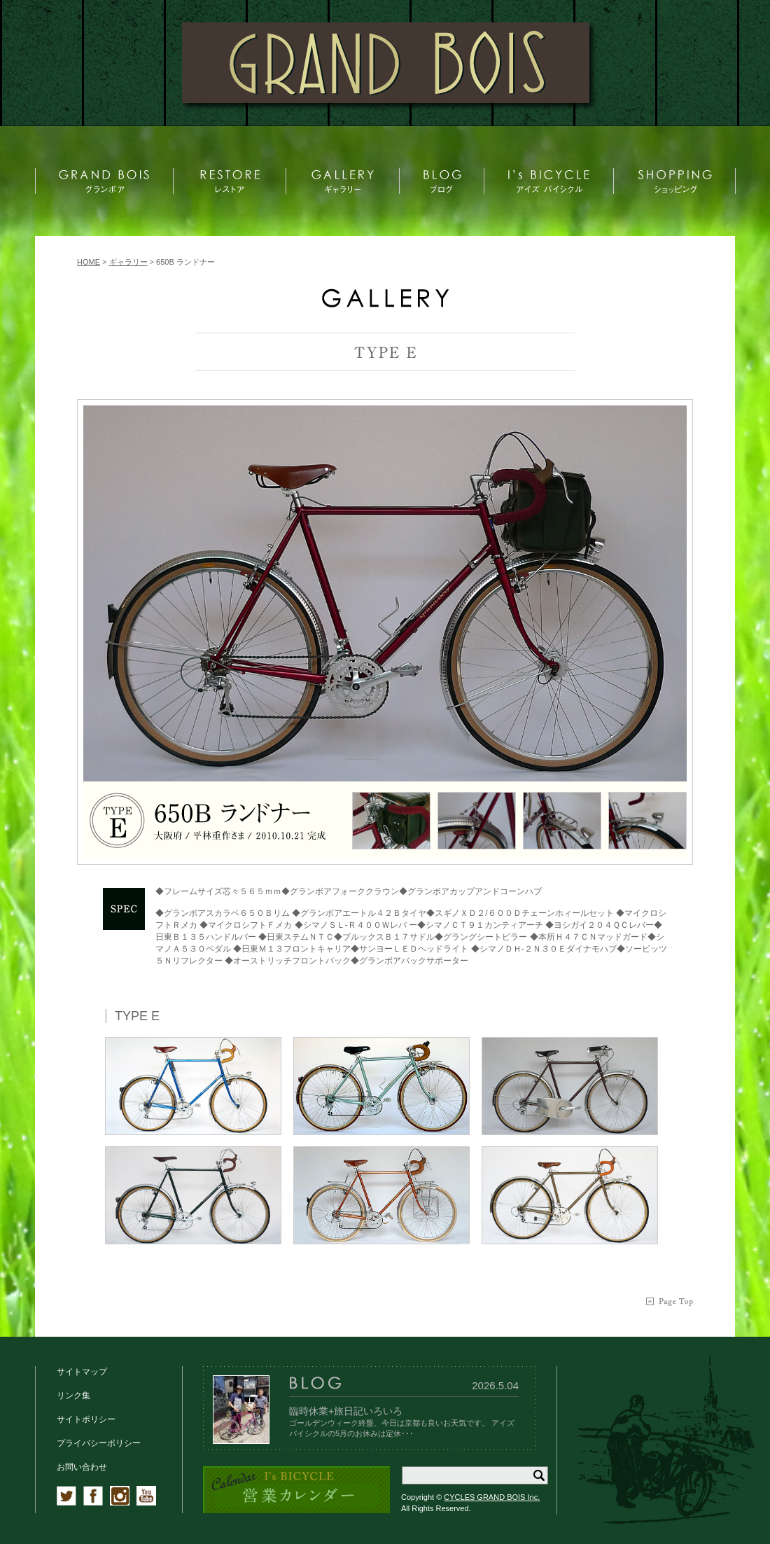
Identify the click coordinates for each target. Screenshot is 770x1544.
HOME (88, 262)
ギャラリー (128, 262)
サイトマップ (82, 1372)
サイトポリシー (86, 1419)
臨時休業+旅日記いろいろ (345, 1411)
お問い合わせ (82, 1467)
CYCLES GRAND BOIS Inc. (492, 1497)
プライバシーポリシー (99, 1443)
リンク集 (73, 1395)
